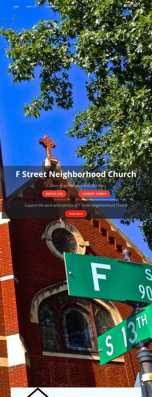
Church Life (51, 6)
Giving (88, 6)
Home (16, 6)
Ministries (71, 6)
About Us (32, 6)
